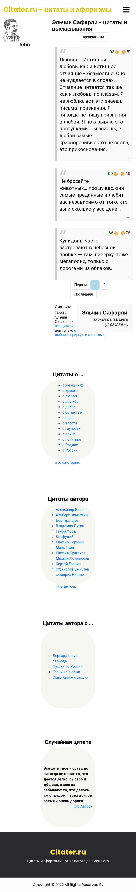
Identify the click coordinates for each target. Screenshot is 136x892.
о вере (68, 418)
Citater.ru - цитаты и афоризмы (57, 9)
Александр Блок (70, 510)
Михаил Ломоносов (72, 558)
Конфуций (64, 537)
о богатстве (72, 412)
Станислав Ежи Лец (72, 569)
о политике (71, 439)
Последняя (83, 294)
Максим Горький (70, 542)
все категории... (68, 462)
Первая (80, 284)
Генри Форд (66, 531)
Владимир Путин (70, 526)
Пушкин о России (67, 666)
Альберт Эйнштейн (72, 515)
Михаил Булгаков (71, 553)
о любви (65, 332)
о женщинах (72, 385)
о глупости (71, 428)
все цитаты (64, 325)
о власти (69, 423)
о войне (69, 434)
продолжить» (94, 37)
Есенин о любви (66, 672)
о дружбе (70, 401)
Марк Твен (65, 547)
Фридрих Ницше (70, 575)
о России (69, 450)
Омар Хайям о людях (70, 677)
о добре (69, 407)
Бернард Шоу (67, 520)
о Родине (70, 445)
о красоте (70, 391)
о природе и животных (85, 334)
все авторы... (68, 587)
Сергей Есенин (68, 564)
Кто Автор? (83, 806)
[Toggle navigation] (126, 9)
